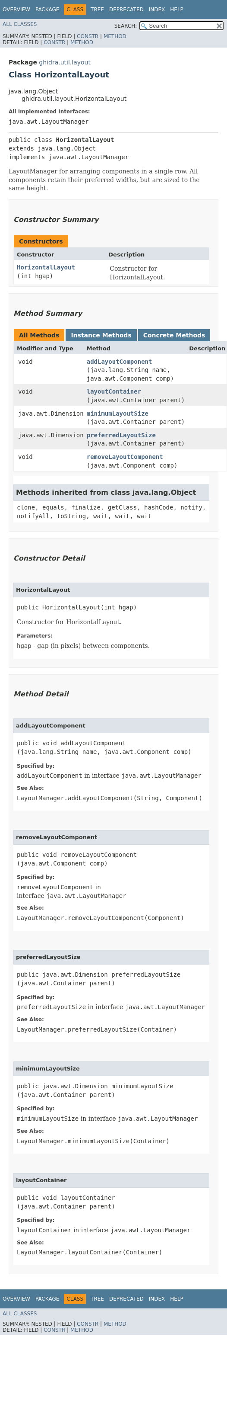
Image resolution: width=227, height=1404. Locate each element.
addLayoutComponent (119, 361)
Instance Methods (101, 335)
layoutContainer (114, 391)
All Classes (20, 24)
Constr (87, 36)
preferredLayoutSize (121, 435)
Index (157, 9)
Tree (97, 9)
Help (176, 9)
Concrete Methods (174, 335)
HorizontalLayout (46, 267)
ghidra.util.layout (65, 62)
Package (47, 9)
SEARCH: (125, 26)
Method (115, 36)
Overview (16, 9)
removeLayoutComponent (125, 456)
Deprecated (126, 9)
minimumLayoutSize (117, 413)
